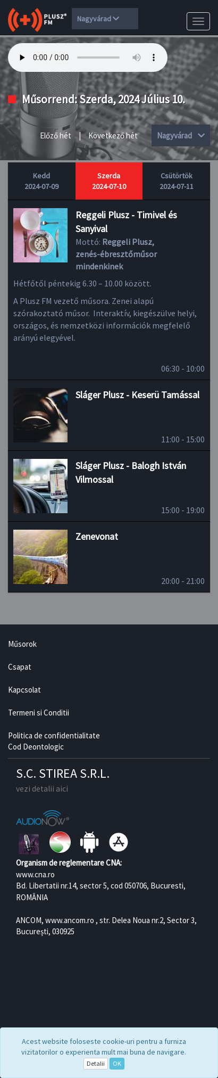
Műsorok (22, 644)
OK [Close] (117, 1063)
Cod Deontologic (36, 747)
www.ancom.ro (69, 920)
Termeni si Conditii (38, 712)
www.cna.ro (35, 874)
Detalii (96, 1063)
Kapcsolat (24, 690)
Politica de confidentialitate (54, 735)
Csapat (19, 667)
